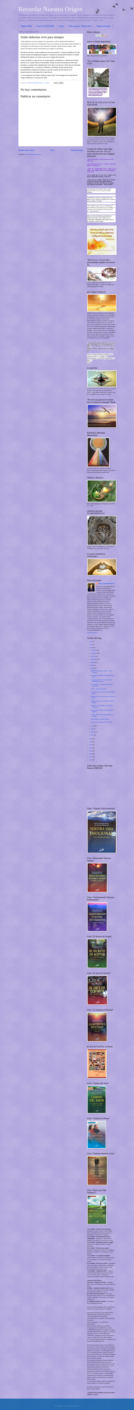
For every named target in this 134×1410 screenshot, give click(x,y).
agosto (93, 662)
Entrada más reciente (26, 150)
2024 (90, 647)
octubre (93, 656)
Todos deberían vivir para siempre (99, 719)
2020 (90, 748)
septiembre (94, 659)
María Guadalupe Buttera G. (106, 583)
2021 (90, 745)
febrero (93, 732)
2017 (90, 757)
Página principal (103, 26)
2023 (90, 739)
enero (92, 735)
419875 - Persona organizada (98, 689)
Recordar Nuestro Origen (50, 9)
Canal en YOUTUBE (45, 26)
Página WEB (26, 26)
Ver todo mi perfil (92, 632)
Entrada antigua (77, 150)
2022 (90, 742)
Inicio (52, 150)
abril (92, 729)
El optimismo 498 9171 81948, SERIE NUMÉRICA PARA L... (100, 680)
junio (92, 668)
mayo (92, 726)
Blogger (77, 1406)
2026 (90, 641)
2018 (90, 754)
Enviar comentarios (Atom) (33, 154)
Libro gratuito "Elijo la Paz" (80, 26)
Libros (61, 26)
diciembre (94, 650)
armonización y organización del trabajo (101, 722)
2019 (90, 751)
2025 (90, 644)
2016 (90, 760)
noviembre (94, 653)
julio (92, 665)
